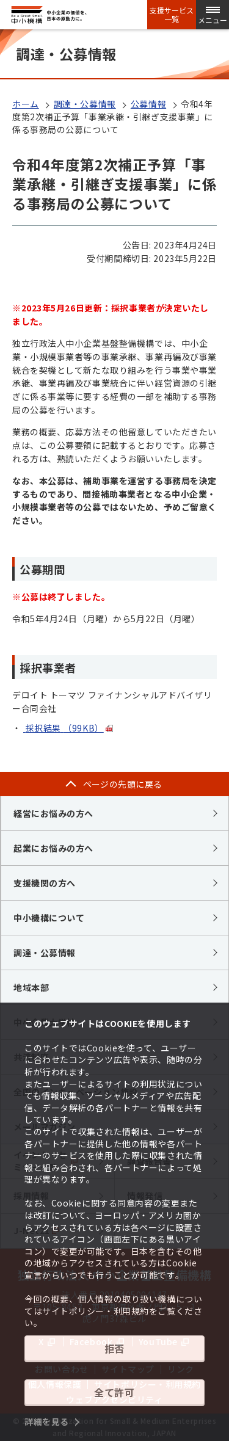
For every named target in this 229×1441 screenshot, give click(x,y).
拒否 (114, 1348)
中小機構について (48, 918)
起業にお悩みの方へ (53, 848)
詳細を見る (46, 1421)
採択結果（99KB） (63, 728)
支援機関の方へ (44, 883)
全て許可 (114, 1392)
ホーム (25, 104)
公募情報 (148, 104)
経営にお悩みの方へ (53, 813)
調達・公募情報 (85, 104)
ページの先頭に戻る (122, 784)
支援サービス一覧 (172, 14)
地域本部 (31, 987)
